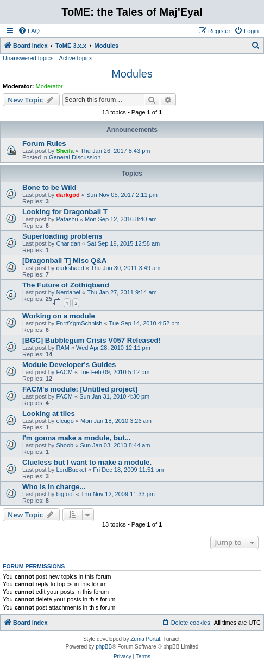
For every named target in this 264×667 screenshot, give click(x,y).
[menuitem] (29, 30)
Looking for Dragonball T (65, 212)
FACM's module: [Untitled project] (79, 389)
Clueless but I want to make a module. (87, 462)
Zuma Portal (145, 639)
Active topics (76, 58)
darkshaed (70, 268)
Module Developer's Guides (69, 365)
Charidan (68, 243)
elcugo (64, 421)
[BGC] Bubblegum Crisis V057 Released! (91, 340)
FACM (64, 372)
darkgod (67, 194)
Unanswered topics (28, 58)
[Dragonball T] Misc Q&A (64, 260)
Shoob (64, 445)
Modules (132, 74)
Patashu (67, 219)
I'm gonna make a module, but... (76, 438)
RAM (62, 347)
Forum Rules (44, 143)
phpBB (104, 647)
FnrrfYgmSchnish (79, 323)
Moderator (49, 86)
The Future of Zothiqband (65, 285)
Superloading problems (62, 236)
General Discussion (74, 157)
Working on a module (58, 316)
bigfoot (65, 494)
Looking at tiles (48, 413)
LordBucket (71, 469)
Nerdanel (68, 292)
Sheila (64, 150)
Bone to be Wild (49, 187)
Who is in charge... (54, 487)
